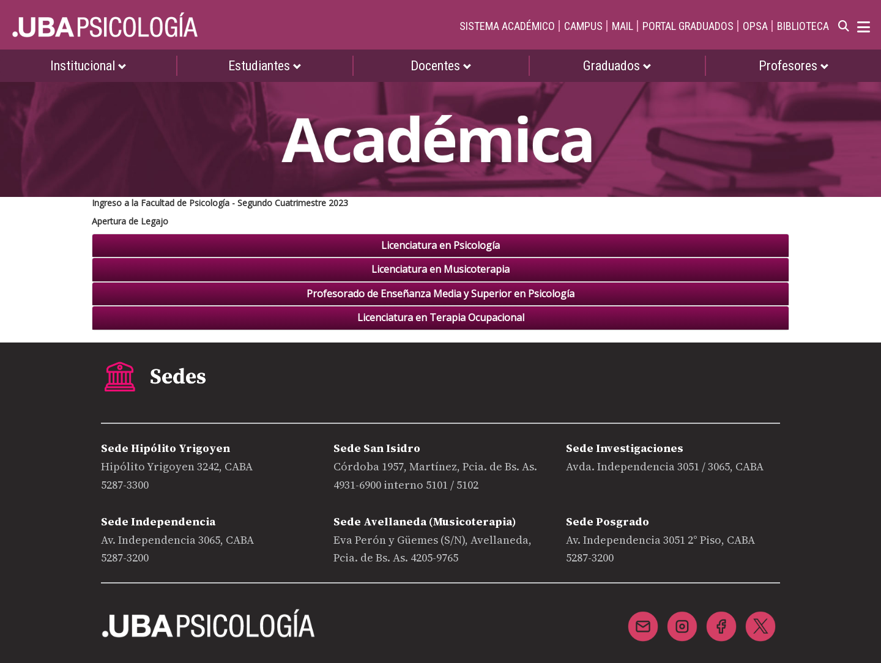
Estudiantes (265, 65)
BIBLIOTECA (803, 26)
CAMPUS (583, 26)
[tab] (440, 245)
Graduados (617, 65)
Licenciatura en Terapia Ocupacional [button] (440, 318)
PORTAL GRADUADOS (688, 26)
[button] (440, 269)
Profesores (794, 65)
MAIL (622, 26)
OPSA (755, 26)
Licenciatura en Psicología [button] (440, 245)
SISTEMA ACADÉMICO (507, 26)
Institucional (88, 65)
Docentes (441, 65)
